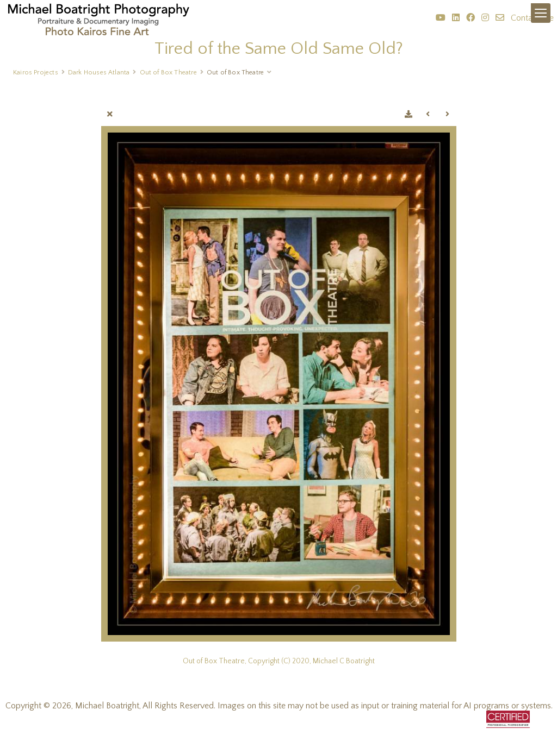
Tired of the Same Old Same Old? (278, 48)
